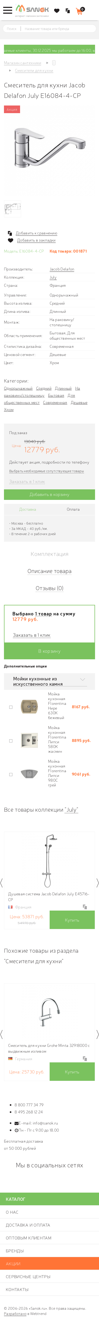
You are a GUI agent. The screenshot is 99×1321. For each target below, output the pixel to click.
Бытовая (56, 395)
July (53, 277)
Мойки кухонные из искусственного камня (38, 681)
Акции (13, 1263)
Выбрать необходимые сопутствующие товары (46, 471)
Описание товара (49, 570)
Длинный (63, 388)
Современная (55, 402)
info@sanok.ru (45, 1123)
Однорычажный (18, 388)
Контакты (17, 1289)
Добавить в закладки (36, 240)
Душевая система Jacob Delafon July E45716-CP (49, 896)
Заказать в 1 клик (27, 481)
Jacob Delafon (62, 269)
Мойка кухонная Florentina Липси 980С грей (57, 772)
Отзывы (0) (50, 587)
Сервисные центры (28, 1276)
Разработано (15, 1313)
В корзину (49, 650)
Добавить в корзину (49, 494)
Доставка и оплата (28, 1225)
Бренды (15, 1250)
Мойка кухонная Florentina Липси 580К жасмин (57, 739)
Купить (72, 920)
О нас (12, 1212)
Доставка (27, 509)
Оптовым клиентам (28, 1237)
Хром (8, 409)
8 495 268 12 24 (29, 1111)
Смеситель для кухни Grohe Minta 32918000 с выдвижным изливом (49, 1048)
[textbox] (54, 28)
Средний (43, 388)
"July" (71, 809)
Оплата (73, 509)
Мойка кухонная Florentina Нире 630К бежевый (57, 705)
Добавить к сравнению (36, 232)
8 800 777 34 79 (29, 1104)
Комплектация (49, 553)
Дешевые (79, 402)
